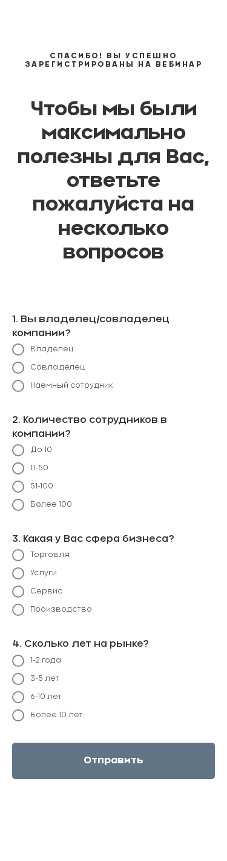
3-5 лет (35, 679)
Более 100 (42, 505)
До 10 (32, 450)
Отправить (113, 760)
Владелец (43, 349)
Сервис (37, 592)
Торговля (41, 555)
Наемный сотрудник (62, 386)
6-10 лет (37, 697)
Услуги (34, 573)
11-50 (30, 468)
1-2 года (36, 661)
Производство (52, 610)
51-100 (32, 487)
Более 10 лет (47, 715)
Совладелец (48, 368)
